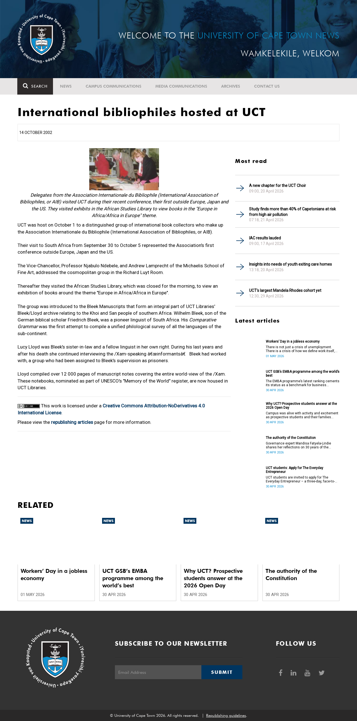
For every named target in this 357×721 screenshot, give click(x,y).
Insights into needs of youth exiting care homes (290, 264)
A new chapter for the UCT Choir (277, 185)
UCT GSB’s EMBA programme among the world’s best (302, 374)
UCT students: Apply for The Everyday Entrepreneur (294, 470)
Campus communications (114, 86)
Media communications (182, 86)
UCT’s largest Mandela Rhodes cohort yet (285, 290)
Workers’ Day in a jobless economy (293, 341)
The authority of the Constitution (291, 438)
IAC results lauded (265, 238)
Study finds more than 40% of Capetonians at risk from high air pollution (292, 212)
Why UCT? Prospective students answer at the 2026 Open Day (301, 406)
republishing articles (72, 422)
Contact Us (267, 86)
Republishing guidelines (226, 715)
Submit (221, 672)
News (66, 86)
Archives (230, 86)
